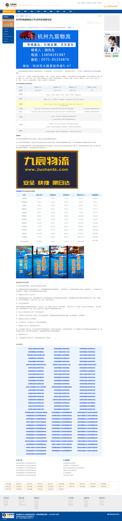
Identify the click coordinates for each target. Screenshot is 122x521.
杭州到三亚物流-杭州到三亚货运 (62, 374)
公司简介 (6, 29)
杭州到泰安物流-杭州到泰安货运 (87, 371)
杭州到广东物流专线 (62, 486)
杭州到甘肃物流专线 (104, 486)
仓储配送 (100, 16)
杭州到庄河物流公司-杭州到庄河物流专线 (87, 441)
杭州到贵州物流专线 (51, 489)
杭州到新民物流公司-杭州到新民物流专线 (87, 438)
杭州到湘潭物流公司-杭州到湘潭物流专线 (87, 425)
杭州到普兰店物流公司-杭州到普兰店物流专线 (62, 441)
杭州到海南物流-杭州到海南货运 (87, 351)
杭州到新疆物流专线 (30, 489)
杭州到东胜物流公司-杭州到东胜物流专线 (36, 438)
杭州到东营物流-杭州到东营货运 (62, 367)
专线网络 (21, 16)
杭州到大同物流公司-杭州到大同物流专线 (87, 415)
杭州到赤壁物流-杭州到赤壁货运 (62, 406)
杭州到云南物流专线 (41, 489)
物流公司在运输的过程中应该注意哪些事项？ (74, 468)
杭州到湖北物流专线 (51, 486)
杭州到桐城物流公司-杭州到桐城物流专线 (62, 450)
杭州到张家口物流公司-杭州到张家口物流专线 (36, 412)
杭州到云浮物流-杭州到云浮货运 (36, 374)
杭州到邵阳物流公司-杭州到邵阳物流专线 (62, 428)
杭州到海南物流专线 (83, 486)
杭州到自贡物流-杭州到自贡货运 (87, 377)
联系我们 (99, 2)
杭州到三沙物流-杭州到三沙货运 (87, 374)
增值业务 (36, 498)
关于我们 (71, 498)
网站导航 (83, 2)
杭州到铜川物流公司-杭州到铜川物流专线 (62, 434)
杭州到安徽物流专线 (62, 484)
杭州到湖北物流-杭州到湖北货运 (87, 348)
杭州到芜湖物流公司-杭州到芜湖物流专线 (87, 422)
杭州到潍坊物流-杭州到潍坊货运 (36, 371)
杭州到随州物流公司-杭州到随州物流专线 (36, 425)
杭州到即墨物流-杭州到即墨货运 (87, 402)
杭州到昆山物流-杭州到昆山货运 (36, 393)
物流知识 (6, 34)
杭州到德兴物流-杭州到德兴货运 (36, 399)
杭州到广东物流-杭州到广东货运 (62, 351)
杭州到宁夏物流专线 (9, 489)
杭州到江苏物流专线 (83, 484)
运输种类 (86, 498)
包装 (57, 11)
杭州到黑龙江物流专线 (104, 484)
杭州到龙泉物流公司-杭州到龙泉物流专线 (36, 450)
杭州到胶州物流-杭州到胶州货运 (62, 402)
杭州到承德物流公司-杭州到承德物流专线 (62, 412)
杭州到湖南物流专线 (41, 486)
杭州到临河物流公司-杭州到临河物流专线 (62, 438)
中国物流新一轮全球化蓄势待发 (71, 465)
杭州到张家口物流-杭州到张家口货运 (36, 355)
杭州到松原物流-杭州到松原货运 (87, 361)
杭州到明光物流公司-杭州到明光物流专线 (36, 453)
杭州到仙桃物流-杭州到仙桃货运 (62, 409)
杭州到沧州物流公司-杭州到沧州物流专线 (87, 412)
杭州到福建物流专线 (9, 484)
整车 (25, 11)
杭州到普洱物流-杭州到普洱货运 (62, 383)
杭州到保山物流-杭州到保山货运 (87, 380)
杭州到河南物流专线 (73, 484)
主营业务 (6, 498)
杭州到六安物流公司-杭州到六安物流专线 (36, 422)
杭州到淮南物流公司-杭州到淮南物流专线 (62, 418)
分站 (64, 11)
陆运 (19, 11)
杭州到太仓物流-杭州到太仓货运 (87, 393)
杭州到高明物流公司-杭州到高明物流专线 (87, 444)
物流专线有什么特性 (68, 475)
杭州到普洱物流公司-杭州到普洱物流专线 (36, 431)
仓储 (45, 11)
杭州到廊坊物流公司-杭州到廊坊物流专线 (36, 415)
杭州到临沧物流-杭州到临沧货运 (87, 383)
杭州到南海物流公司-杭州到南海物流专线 (36, 444)
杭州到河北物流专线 (9, 486)
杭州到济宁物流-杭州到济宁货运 (62, 371)
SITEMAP (5, 519)
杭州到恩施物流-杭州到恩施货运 (87, 406)
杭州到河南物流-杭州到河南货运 (62, 348)
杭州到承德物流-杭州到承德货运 (62, 355)
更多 (70, 11)
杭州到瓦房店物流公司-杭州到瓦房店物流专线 (36, 441)
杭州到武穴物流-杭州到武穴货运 (36, 406)
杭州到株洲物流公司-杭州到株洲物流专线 (62, 425)
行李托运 (6, 39)
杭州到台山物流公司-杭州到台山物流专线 (36, 447)
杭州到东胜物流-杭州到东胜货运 (62, 390)
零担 (32, 11)
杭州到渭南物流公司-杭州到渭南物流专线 (87, 434)
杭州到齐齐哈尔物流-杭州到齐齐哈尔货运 (36, 364)
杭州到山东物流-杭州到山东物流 (36, 348)
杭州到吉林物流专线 (30, 484)
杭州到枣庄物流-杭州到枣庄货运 (36, 367)
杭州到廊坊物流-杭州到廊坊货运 (36, 358)
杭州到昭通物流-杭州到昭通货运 (62, 380)
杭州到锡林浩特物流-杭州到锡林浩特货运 (62, 387)
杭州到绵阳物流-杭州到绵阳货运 (62, 377)
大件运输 (94, 2)
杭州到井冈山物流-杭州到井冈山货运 (62, 399)
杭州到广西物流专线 (73, 486)
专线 (38, 11)
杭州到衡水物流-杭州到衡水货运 (62, 358)
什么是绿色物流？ (67, 472)
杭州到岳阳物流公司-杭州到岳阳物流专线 (87, 428)
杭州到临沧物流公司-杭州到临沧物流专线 (62, 431)
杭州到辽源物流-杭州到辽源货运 (36, 361)
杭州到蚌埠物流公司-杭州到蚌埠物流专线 (36, 418)
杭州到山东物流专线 (41, 484)
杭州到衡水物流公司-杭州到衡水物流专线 (62, 415)
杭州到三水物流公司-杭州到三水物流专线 (62, 444)
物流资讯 (88, 2)
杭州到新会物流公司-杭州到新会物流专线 (62, 447)
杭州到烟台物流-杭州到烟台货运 (87, 367)
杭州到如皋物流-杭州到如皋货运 (87, 396)
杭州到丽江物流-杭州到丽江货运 (36, 383)
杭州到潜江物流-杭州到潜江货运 (87, 409)
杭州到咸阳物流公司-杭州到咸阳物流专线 (36, 434)
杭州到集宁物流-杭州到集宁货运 (87, 387)
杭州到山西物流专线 (20, 486)
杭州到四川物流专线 (62, 489)
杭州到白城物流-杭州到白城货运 (62, 361)
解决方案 (21, 498)
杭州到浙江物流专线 (20, 484)
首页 (79, 2)
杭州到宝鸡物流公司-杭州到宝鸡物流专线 (87, 431)
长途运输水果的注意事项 (69, 463)
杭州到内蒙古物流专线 (30, 486)
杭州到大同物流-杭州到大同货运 (87, 358)
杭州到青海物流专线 (20, 489)
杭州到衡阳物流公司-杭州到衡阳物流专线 (36, 428)
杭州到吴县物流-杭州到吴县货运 (36, 396)
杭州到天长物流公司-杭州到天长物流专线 (87, 450)
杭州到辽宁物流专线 (51, 484)
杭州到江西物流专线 (94, 484)
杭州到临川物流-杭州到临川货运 (87, 399)
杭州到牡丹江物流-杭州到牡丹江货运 (62, 364)
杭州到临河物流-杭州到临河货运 (87, 390)
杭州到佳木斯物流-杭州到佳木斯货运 (87, 364)
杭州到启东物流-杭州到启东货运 (62, 396)
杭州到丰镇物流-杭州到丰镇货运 (36, 390)
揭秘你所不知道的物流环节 (69, 470)
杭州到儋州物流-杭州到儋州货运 (36, 377)
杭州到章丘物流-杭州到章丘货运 (36, 402)
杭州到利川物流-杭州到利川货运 (36, 409)
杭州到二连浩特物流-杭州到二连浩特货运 (36, 387)
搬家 (51, 11)
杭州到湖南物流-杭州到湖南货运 (36, 351)
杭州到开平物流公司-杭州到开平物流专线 (87, 447)
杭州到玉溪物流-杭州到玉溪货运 (36, 380)
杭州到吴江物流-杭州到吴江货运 (62, 393)
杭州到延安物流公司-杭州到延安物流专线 (26, 475)
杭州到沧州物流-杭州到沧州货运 (87, 355)
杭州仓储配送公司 (8, 36)
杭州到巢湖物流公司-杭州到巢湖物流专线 (62, 422)
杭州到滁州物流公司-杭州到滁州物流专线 (87, 418)
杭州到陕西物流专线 (94, 486)
